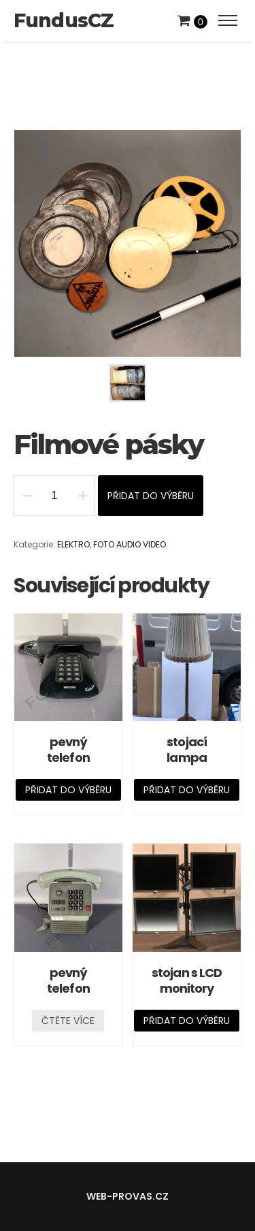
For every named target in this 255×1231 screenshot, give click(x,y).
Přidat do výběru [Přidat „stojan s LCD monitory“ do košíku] (186, 1020)
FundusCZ (64, 20)
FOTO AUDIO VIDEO (129, 544)
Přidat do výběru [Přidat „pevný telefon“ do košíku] (68, 790)
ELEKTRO (73, 544)
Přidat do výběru (150, 495)
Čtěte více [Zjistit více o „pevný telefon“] (68, 1020)
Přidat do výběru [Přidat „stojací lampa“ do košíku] (186, 790)
